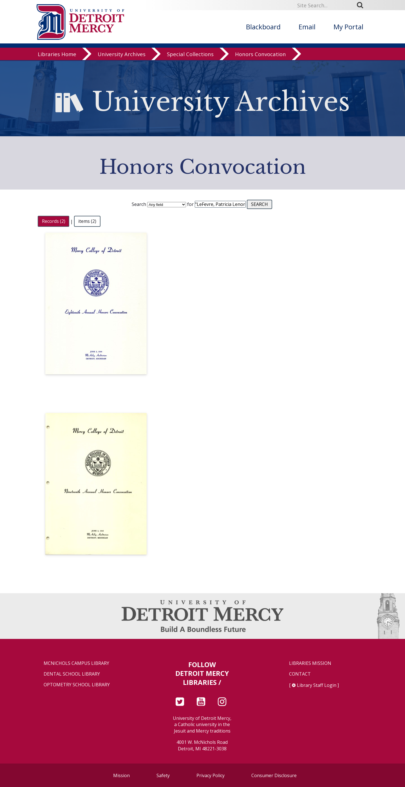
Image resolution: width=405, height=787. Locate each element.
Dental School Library (72, 674)
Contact (300, 674)
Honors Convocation (260, 54)
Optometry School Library (77, 684)
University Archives (122, 54)
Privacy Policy (210, 775)
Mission (121, 775)
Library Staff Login (316, 685)
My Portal (348, 26)
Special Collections (190, 54)
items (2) (87, 221)
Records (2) (53, 221)
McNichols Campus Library (76, 663)
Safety (163, 775)
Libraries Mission (310, 663)
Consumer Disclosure (274, 775)
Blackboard (263, 26)
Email (307, 26)
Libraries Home (57, 54)
